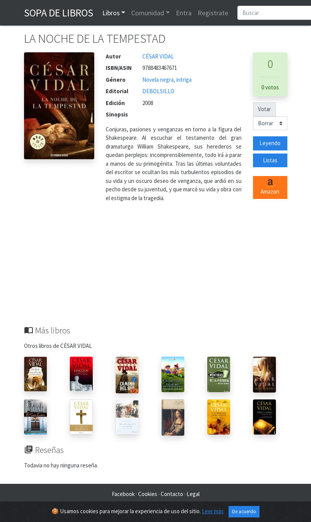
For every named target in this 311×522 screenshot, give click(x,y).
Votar (264, 109)
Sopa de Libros (58, 12)
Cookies (147, 494)
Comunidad (147, 12)
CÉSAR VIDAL (158, 56)
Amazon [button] (270, 187)
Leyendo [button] (269, 143)
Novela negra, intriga (167, 79)
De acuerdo (244, 511)
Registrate (213, 12)
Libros (111, 12)
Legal (193, 494)
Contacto (172, 494)
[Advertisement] (155, 268)
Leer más (213, 511)
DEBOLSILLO (158, 91)
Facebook (123, 494)
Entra (184, 12)
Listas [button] (270, 160)
